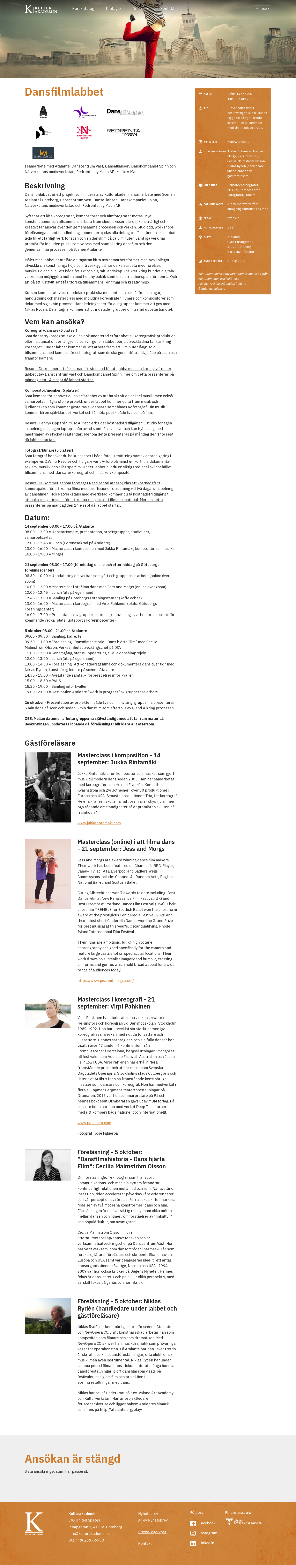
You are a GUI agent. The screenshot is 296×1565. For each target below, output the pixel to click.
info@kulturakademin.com (91, 1533)
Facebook (202, 1523)
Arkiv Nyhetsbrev (153, 1520)
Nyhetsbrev (148, 1513)
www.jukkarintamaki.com (99, 823)
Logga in (262, 8)
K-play (113, 8)
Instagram (203, 1533)
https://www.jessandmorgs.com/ (105, 980)
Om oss (139, 8)
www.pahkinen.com (94, 1122)
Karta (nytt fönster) (241, 252)
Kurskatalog (83, 8)
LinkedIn (202, 1542)
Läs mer (262, 209)
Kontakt (167, 8)
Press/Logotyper (152, 1532)
